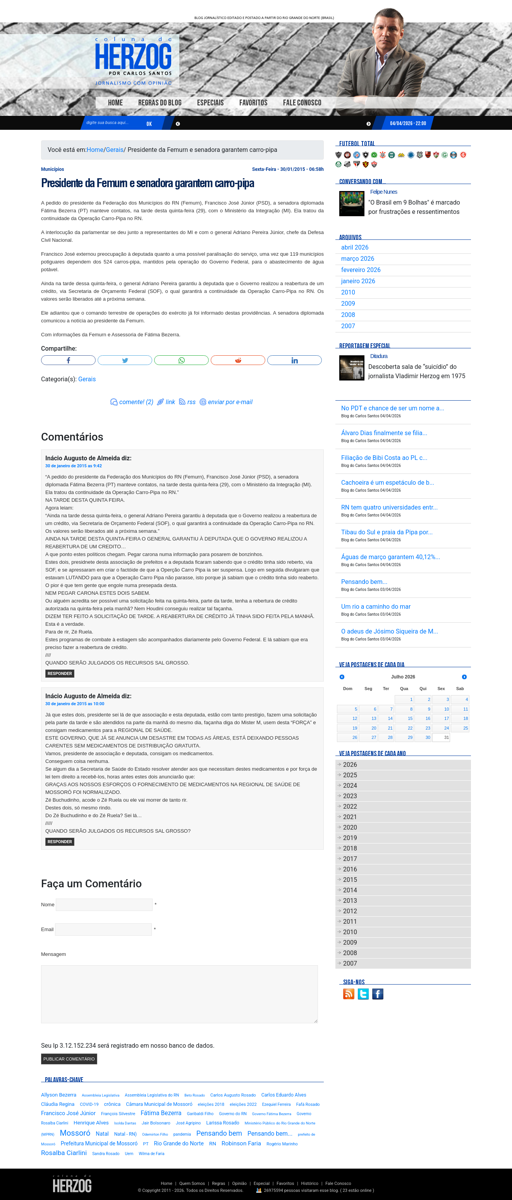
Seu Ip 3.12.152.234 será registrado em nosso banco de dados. (128, 1045)
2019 (350, 838)
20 (374, 728)
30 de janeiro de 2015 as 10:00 (74, 703)
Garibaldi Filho (200, 1113)
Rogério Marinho (282, 1144)
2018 (350, 848)
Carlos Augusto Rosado (233, 1095)
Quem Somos (192, 1183)
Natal (102, 1134)
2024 (350, 785)
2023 (350, 796)
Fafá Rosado (308, 1104)
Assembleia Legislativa (100, 1095)
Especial (262, 1183)
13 (374, 718)
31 (446, 737)
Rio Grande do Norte (179, 1143)
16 (428, 718)
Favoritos (253, 103)
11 (465, 709)
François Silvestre (118, 1113)
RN (212, 1143)
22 (410, 728)
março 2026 (357, 258)
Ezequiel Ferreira (276, 1104)
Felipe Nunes (383, 192)
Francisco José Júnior (68, 1113)
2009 (348, 303)
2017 (350, 859)
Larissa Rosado (222, 1123)
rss (191, 402)
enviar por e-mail (230, 402)
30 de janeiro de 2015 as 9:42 (73, 465)
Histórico (309, 1183)
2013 (350, 900)
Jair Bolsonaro (156, 1123)
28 (390, 737)
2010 (348, 292)
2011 (350, 921)
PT (145, 1144)
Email (47, 929)
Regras (218, 1183)
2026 (350, 764)
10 (446, 709)
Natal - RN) (125, 1134)
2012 (350, 911)
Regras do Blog (160, 103)
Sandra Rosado (105, 1153)
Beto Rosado (194, 1095)
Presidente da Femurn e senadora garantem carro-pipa (147, 183)
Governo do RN (232, 1113)
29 (410, 737)
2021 (350, 817)
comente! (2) (136, 402)
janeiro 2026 (358, 281)
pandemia (182, 1134)
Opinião (239, 1183)
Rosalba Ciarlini (64, 1153)
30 (428, 737)
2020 (350, 827)
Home (115, 103)
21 (390, 728)
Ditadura (378, 356)
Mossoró (75, 1133)
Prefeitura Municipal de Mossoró (99, 1143)
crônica (112, 1104)
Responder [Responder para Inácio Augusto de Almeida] (60, 673)
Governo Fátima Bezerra (271, 1114)
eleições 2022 (243, 1104)
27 (374, 737)
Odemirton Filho (155, 1134)
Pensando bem (219, 1133)
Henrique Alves (91, 1122)
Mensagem (53, 954)
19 (354, 728)
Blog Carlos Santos (133, 61)
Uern (129, 1153)
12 (354, 718)
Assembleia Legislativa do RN (152, 1095)
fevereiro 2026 (361, 270)
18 (465, 718)
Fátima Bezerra (161, 1113)
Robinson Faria (241, 1143)
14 (390, 718)
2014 (350, 890)
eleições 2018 (211, 1104)
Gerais (115, 149)
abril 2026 (355, 247)
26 (354, 737)
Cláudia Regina (57, 1104)
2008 (348, 315)
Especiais (210, 103)
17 (446, 718)
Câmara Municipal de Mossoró (159, 1104)
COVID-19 (89, 1104)
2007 (348, 326)
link (170, 402)
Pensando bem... (269, 1133)
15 (410, 718)
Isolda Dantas (125, 1123)
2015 (350, 879)
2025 (350, 775)
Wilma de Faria (151, 1154)
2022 (350, 806)
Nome (48, 904)
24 (446, 728)
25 (465, 728)
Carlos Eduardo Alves (283, 1095)
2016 (350, 869)
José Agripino (188, 1123)
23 (428, 728)
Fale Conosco (302, 103)
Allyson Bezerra (58, 1095)
